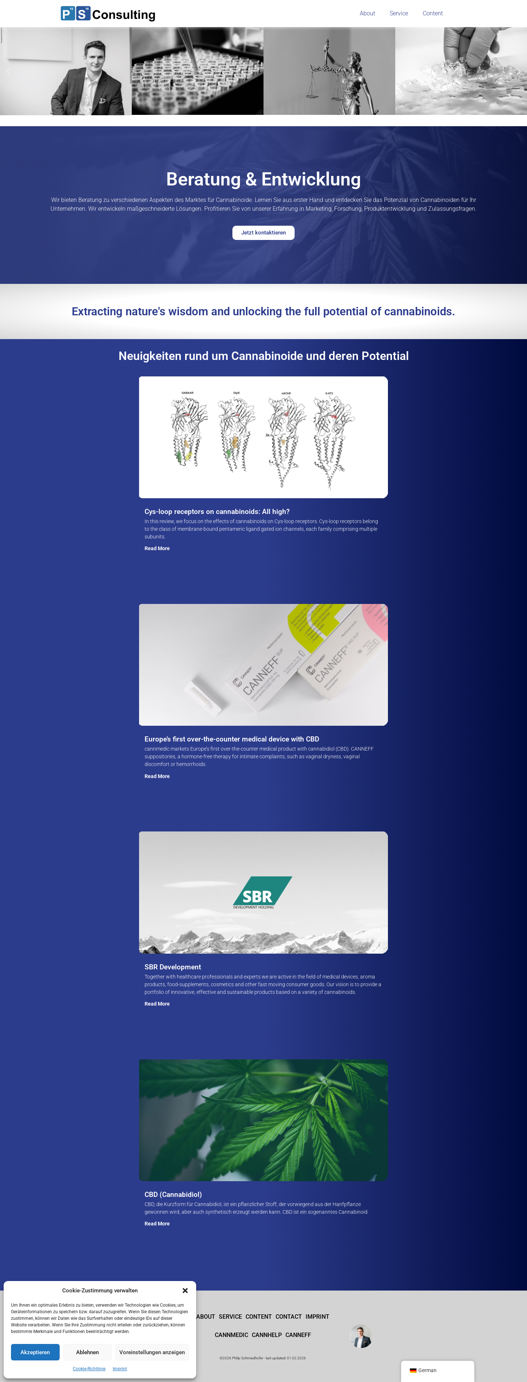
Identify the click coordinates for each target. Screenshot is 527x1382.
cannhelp (267, 1335)
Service (399, 13)
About (367, 13)
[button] (185, 1290)
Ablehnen (87, 1352)
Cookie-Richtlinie (89, 1368)
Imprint (120, 1368)
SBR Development (173, 967)
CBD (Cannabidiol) (173, 1194)
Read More (157, 548)
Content (433, 13)
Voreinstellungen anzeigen (152, 1352)
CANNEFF (298, 1335)
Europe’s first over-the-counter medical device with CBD (232, 739)
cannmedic (231, 1335)
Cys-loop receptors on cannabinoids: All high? (217, 511)
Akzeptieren (35, 1352)
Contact (289, 1316)
